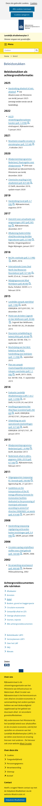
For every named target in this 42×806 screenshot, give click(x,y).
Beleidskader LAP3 (15, 635)
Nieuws (10, 651)
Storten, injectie (14, 620)
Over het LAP (12, 643)
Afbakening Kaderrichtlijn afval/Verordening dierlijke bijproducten (21, 236)
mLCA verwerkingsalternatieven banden (19, 119)
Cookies (33, 3)
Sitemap (10, 772)
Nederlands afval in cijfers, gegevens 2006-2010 (19, 459)
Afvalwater (11, 591)
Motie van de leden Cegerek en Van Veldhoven (21, 319)
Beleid (9, 599)
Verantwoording (14, 767)
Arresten (10, 595)
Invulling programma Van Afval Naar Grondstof (21, 409)
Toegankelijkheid (14, 759)
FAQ (8, 647)
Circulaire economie (15, 607)
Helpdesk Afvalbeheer (16, 800)
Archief (10, 776)
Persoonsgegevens (15, 763)
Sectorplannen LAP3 (16, 639)
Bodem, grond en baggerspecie (20, 603)
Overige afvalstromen (16, 616)
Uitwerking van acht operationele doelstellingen (20, 423)
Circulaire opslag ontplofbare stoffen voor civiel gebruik (21, 550)
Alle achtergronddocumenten (20, 624)
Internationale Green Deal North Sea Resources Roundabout (21, 269)
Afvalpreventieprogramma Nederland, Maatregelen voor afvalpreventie (21, 162)
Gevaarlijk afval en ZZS (16, 611)
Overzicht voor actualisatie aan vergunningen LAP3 (21, 222)
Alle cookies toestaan (22, 9)
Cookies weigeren (22, 15)
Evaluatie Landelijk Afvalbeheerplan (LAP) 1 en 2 (20, 395)
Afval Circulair (26, 743)
